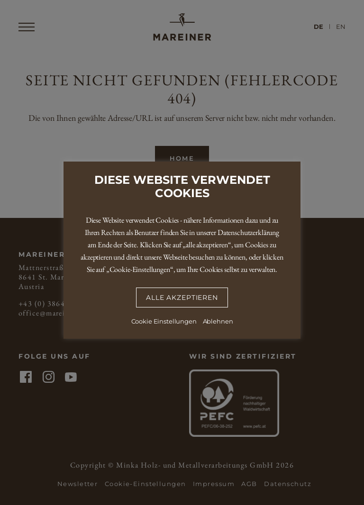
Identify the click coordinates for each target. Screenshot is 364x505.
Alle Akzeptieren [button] (182, 297)
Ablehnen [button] (218, 321)
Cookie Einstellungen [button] (164, 321)
